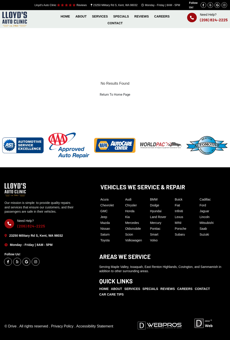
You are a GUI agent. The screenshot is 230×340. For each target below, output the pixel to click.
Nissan (105, 228)
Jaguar (204, 211)
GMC (104, 211)
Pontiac (155, 228)
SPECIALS (121, 16)
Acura (104, 199)
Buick (178, 199)
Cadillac (205, 199)
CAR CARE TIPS (111, 294)
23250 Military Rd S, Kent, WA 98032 (115, 5)
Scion (129, 234)
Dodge (154, 205)
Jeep (103, 217)
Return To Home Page (115, 94)
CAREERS (162, 16)
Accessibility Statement (94, 326)
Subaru (180, 234)
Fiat (177, 205)
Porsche (180, 228)
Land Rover (158, 217)
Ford (203, 205)
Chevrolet (107, 205)
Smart (154, 234)
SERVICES (100, 16)
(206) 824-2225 (214, 20)
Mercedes (132, 223)
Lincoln (205, 217)
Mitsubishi (207, 223)
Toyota (105, 240)
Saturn (105, 234)
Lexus (179, 217)
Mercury (155, 223)
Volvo (154, 240)
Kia (127, 217)
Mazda (105, 223)
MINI (178, 223)
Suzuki (204, 234)
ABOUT (81, 16)
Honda (129, 211)
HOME (65, 16)
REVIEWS (141, 16)
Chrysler (131, 205)
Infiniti (179, 211)
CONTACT (115, 23)
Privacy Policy (62, 326)
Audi (128, 199)
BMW (154, 199)
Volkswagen (133, 240)
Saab (203, 228)
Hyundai (155, 211)
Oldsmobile (133, 228)
